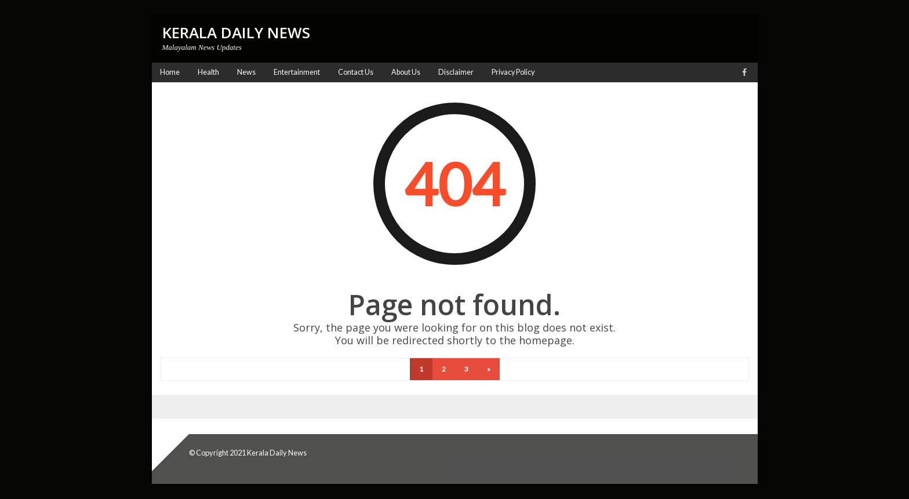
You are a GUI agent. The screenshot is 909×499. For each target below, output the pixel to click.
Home (170, 72)
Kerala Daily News (277, 452)
